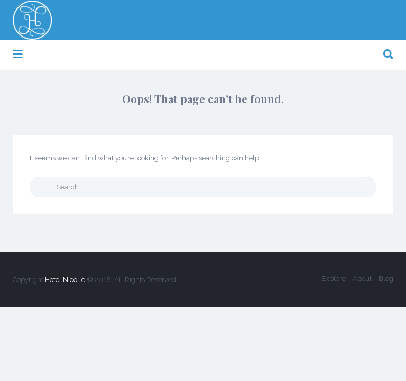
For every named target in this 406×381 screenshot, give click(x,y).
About (362, 279)
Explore (333, 279)
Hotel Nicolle (65, 280)
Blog (386, 279)
